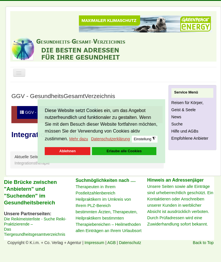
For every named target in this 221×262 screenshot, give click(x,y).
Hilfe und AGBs (185, 131)
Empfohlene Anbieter (189, 138)
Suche (177, 124)
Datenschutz (130, 242)
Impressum (95, 242)
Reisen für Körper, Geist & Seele (187, 106)
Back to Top (203, 242)
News (176, 117)
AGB (112, 242)
